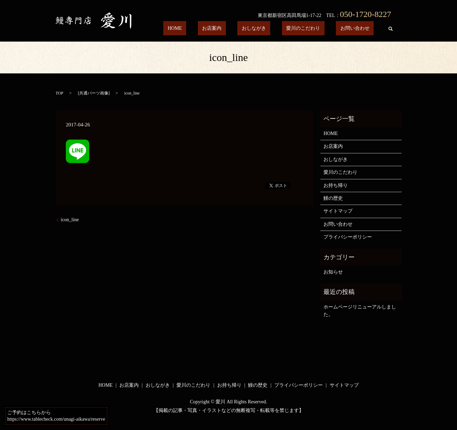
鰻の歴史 (333, 198)
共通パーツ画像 (93, 93)
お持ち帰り (335, 185)
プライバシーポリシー (347, 237)
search (390, 29)
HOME (214, 28)
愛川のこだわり (316, 28)
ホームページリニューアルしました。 (359, 310)
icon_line (70, 219)
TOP (59, 93)
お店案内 (242, 28)
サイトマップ (338, 211)
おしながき (275, 28)
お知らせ (333, 272)
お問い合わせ (359, 28)
